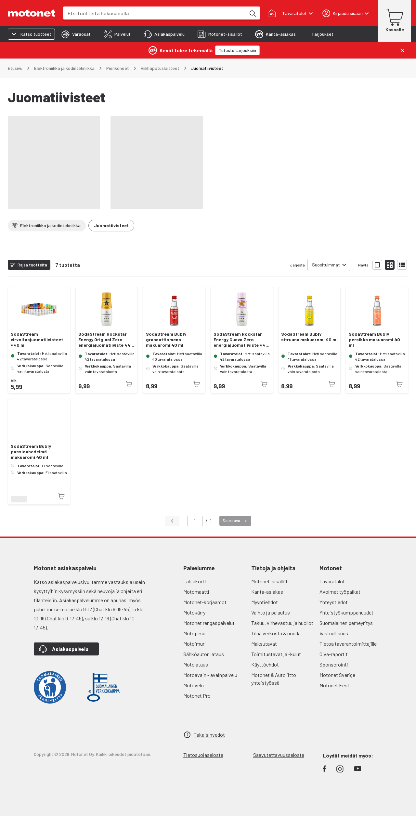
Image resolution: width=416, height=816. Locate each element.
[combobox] (154, 13)
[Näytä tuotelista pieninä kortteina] (390, 265)
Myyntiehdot (264, 602)
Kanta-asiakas (267, 592)
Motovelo (193, 685)
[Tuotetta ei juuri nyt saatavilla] (129, 384)
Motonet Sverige (337, 675)
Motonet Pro (197, 696)
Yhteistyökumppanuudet (346, 612)
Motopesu (194, 633)
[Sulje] (402, 50)
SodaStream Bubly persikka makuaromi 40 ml (374, 339)
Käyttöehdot (265, 664)
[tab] (76, 34)
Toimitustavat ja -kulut (276, 654)
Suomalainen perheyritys (346, 623)
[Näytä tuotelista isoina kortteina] (377, 265)
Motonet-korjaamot (205, 602)
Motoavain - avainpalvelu (210, 675)
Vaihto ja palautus (270, 612)
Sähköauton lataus (203, 654)
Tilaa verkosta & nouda (276, 633)
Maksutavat (264, 644)
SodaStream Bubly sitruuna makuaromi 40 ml (309, 336)
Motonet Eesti (335, 685)
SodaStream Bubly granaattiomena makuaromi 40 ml (166, 339)
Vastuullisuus (333, 633)
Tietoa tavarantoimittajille (348, 644)
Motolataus (195, 664)
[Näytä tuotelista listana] (402, 265)
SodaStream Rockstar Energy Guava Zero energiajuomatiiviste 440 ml (241, 339)
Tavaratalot (332, 581)
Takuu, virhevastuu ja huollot (282, 623)
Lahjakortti (195, 581)
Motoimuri (194, 644)
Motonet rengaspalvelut (209, 623)
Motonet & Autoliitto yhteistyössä (273, 679)
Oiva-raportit (333, 654)
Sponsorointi (333, 664)
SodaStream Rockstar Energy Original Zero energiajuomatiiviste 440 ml (105, 339)
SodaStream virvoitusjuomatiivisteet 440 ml (37, 339)
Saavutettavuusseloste (278, 755)
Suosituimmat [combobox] (326, 264)
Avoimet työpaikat (339, 592)
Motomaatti (196, 592)
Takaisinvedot (209, 735)
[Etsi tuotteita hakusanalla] (252, 12)
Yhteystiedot (333, 602)
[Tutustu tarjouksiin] (237, 50)
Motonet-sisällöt (269, 581)
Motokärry (194, 612)
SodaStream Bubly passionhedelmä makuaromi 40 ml (31, 452)
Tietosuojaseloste (203, 755)
